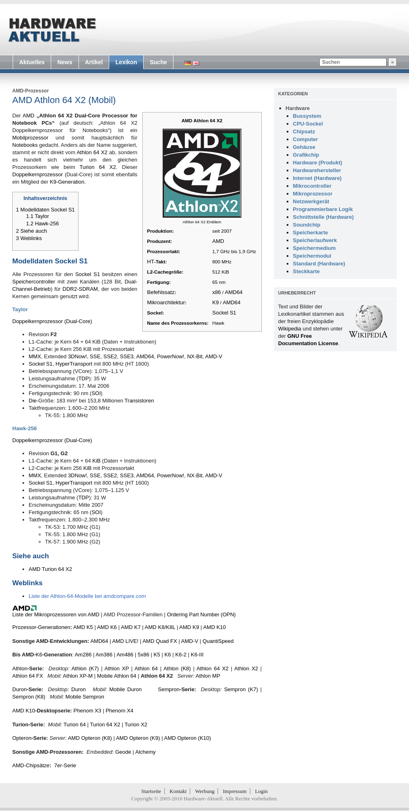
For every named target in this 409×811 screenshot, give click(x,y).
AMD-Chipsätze (30, 765)
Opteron (21, 738)
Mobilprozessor (30, 138)
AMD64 (234, 292)
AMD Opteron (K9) (138, 738)
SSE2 (110, 356)
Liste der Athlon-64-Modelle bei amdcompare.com (87, 596)
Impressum (235, 791)
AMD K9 (189, 627)
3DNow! (77, 356)
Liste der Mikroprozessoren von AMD (55, 614)
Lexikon (126, 62)
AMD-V (213, 356)
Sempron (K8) (28, 697)
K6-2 (181, 654)
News (64, 62)
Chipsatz (304, 131)
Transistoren (139, 401)
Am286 (83, 654)
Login (261, 791)
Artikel (94, 62)
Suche (158, 62)
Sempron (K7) (241, 689)
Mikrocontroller (312, 186)
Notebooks (25, 145)
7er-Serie (65, 765)
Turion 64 (74, 724)
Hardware (297, 108)
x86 (216, 292)
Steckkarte (306, 271)
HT (150, 261)
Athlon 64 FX (27, 676)
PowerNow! (170, 356)
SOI (96, 393)
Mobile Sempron (84, 697)
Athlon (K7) (85, 668)
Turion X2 (135, 724)
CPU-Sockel (308, 124)
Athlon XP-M (78, 676)
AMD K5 (83, 627)
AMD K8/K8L (160, 627)
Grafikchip (306, 155)
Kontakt (178, 791)
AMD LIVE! (125, 641)
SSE (95, 356)
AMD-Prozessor (30, 91)
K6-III (197, 654)
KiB (96, 461)
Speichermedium (314, 248)
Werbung (204, 791)
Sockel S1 (224, 313)
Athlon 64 (146, 668)
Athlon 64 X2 (91, 152)
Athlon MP (208, 676)
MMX (35, 356)
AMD (218, 241)
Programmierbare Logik (323, 209)
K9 (215, 302)
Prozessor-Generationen (41, 627)
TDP (83, 378)
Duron (19, 689)
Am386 (104, 654)
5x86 (143, 654)
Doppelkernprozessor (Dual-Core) (52, 321)
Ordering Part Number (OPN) (201, 614)
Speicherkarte (310, 232)
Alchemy (145, 752)
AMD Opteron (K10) (187, 738)
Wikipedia (289, 329)
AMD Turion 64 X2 (50, 569)
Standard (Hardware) (319, 264)
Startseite (151, 791)
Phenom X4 (119, 711)
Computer (305, 139)
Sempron (169, 689)
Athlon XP (117, 668)
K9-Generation (67, 182)
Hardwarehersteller (317, 170)
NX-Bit (194, 356)
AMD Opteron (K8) (90, 738)
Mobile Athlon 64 (116, 676)
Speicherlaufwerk (315, 240)
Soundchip (306, 225)
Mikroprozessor (313, 194)
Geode (123, 752)
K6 (39, 654)
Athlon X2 (246, 668)
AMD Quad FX (159, 641)
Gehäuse (304, 147)
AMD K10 (214, 627)
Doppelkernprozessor (37, 174)
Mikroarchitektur (166, 302)
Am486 (125, 654)
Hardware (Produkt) (317, 163)
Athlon (19, 668)
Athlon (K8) (177, 668)
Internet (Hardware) (317, 178)
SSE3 (126, 356)
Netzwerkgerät (311, 201)
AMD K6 (107, 627)
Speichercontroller (33, 282)
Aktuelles (32, 62)
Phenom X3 (87, 711)
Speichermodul (312, 256)
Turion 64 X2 (98, 167)
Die (33, 401)
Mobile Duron (125, 689)
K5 (157, 654)
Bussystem (307, 116)
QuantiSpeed (218, 641)
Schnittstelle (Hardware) (323, 217)
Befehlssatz (161, 292)
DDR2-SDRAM (80, 289)
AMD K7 (130, 627)
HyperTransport (74, 364)
